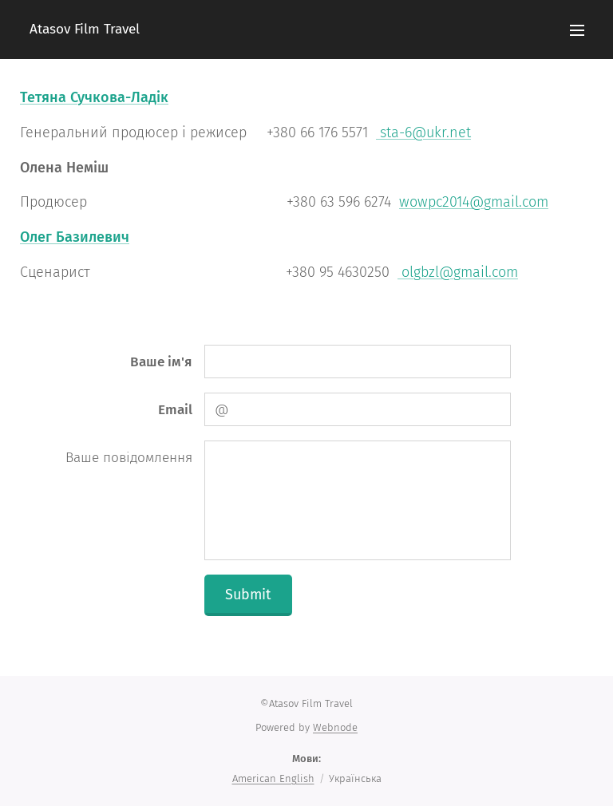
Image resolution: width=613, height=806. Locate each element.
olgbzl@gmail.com (457, 272)
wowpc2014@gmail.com (473, 202)
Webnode (335, 727)
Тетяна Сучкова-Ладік (94, 97)
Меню (577, 30)
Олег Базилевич (74, 237)
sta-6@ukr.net (423, 132)
